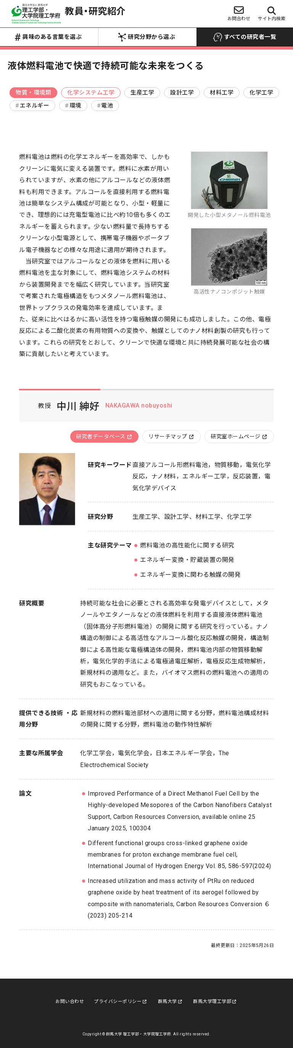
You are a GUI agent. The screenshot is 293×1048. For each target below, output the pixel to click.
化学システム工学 (90, 92)
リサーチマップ (170, 436)
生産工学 (142, 92)
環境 (75, 105)
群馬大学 (170, 1001)
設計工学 (182, 92)
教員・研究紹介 (68, 14)
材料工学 (221, 92)
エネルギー (35, 105)
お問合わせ (238, 13)
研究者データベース (104, 436)
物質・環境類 (33, 92)
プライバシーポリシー (120, 1001)
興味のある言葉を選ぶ (48, 37)
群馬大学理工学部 (215, 1001)
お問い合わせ (69, 1001)
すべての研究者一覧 (245, 37)
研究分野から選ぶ (146, 37)
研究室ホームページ (239, 436)
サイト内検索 (271, 13)
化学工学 (261, 92)
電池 (107, 105)
